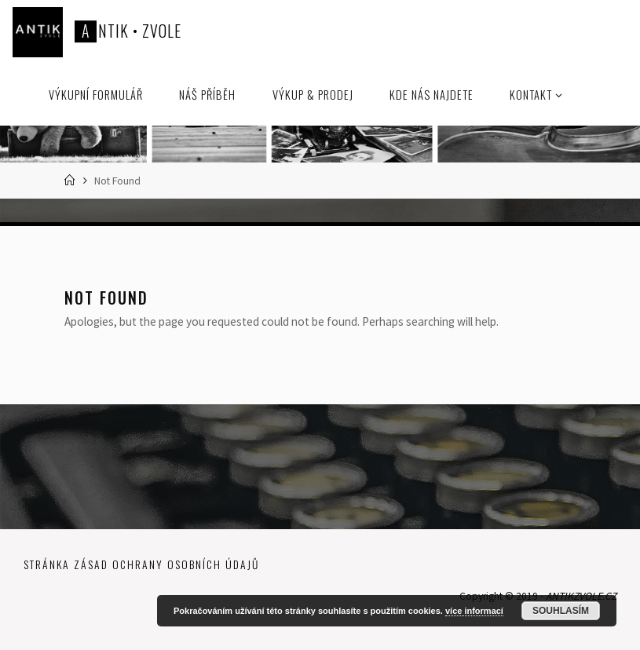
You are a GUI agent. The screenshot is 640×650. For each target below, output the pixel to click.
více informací (474, 610)
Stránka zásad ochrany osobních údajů (141, 564)
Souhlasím (560, 610)
